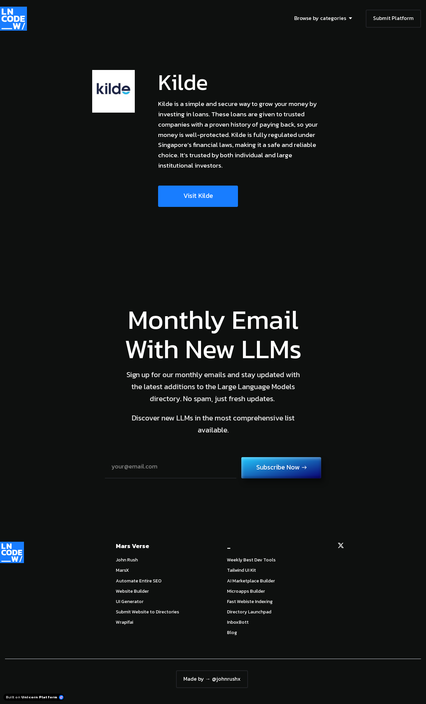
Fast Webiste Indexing (250, 601)
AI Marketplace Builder (251, 580)
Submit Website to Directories (147, 611)
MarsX (122, 570)
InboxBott (238, 622)
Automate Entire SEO (138, 580)
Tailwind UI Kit (241, 570)
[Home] (15, 19)
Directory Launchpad (249, 611)
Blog (232, 632)
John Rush (127, 559)
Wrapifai (124, 622)
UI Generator (129, 601)
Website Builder (132, 591)
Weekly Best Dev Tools (251, 559)
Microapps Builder (246, 591)
